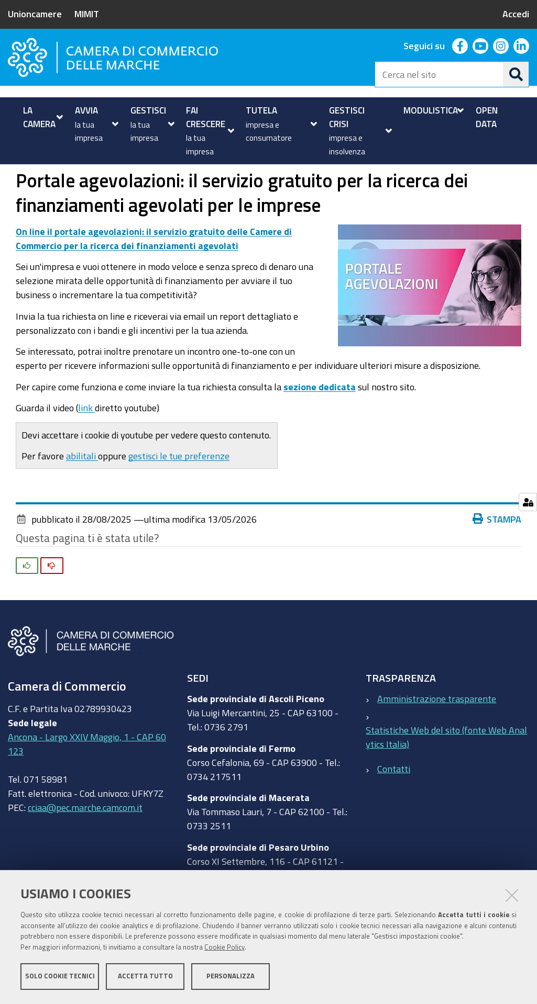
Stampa (497, 554)
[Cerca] (516, 74)
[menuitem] (42, 117)
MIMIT (86, 13)
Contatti (393, 803)
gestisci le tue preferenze (178, 491)
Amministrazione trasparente (436, 734)
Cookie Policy (224, 947)
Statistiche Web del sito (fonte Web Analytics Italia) (446, 772)
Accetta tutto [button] (145, 976)
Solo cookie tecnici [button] (60, 976)
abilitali (82, 491)
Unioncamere (35, 13)
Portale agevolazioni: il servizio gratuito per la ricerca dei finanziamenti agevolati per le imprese (192, 176)
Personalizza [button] (230, 976)
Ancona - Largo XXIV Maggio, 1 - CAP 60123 (87, 779)
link (86, 443)
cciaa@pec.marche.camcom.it (85, 843)
